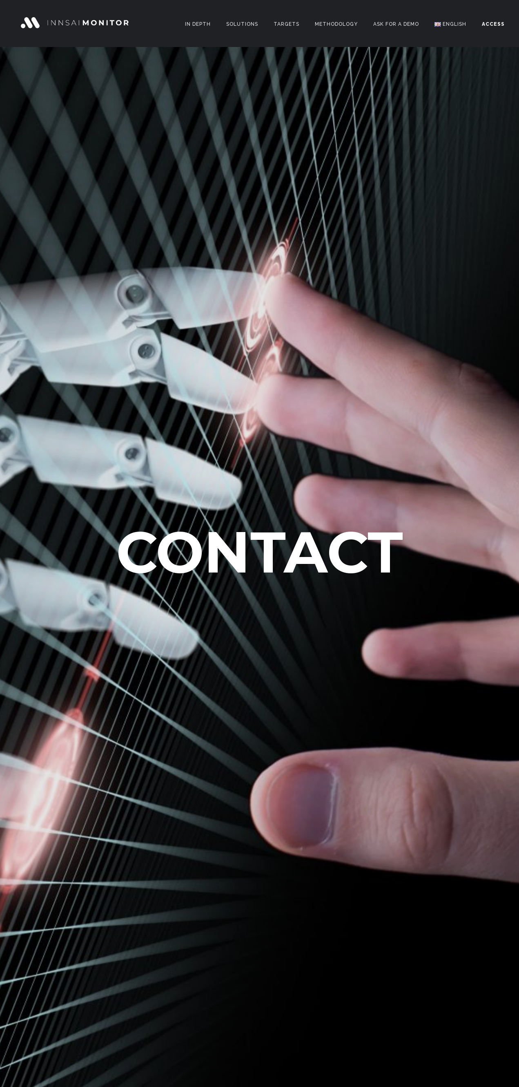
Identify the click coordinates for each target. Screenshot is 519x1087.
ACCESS (493, 24)
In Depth (198, 24)
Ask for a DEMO (396, 24)
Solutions (242, 24)
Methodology (336, 24)
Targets (286, 24)
